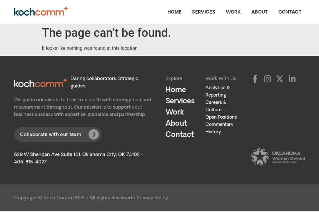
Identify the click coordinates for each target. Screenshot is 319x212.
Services (203, 11)
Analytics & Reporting (218, 91)
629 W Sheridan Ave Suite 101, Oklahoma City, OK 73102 (77, 154)
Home (174, 11)
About (259, 11)
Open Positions (221, 117)
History (213, 131)
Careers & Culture (216, 106)
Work (233, 11)
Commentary (219, 124)
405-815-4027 (30, 161)
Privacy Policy (152, 197)
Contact (289, 11)
